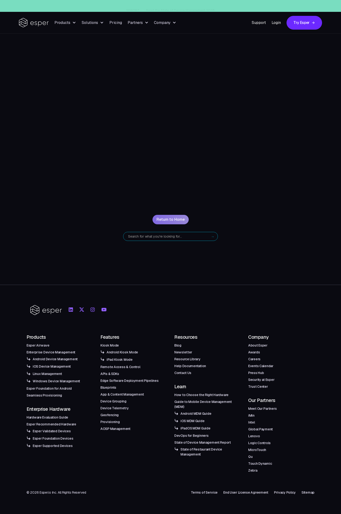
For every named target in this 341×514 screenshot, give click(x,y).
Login (276, 22)
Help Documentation (190, 366)
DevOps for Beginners (191, 435)
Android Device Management (55, 359)
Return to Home (171, 219)
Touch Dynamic (260, 463)
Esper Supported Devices (53, 446)
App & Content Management (122, 394)
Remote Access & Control (120, 367)
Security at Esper (261, 380)
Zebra (252, 470)
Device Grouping (113, 401)
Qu (250, 457)
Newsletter (183, 352)
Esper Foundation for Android (49, 388)
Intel (251, 422)
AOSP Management (115, 429)
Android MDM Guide (195, 413)
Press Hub (256, 373)
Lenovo (254, 436)
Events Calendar (261, 366)
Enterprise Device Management (51, 352)
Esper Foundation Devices (53, 438)
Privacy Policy (285, 492)
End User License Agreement (245, 492)
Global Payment (260, 429)
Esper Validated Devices (52, 431)
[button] (65, 23)
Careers (254, 359)
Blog (177, 345)
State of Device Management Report (202, 442)
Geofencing (109, 415)
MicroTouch (257, 450)
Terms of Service (204, 492)
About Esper (258, 345)
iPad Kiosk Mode (120, 359)
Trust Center (258, 386)
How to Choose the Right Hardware (201, 395)
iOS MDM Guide (192, 421)
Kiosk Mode (109, 345)
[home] (34, 23)
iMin (251, 415)
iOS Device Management (52, 366)
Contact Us (182, 373)
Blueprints (108, 387)
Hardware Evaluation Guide (47, 417)
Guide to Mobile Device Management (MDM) (203, 404)
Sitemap (307, 492)
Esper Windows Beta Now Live (178, 6)
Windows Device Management (56, 381)
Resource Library (187, 359)
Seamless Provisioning (44, 395)
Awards (254, 352)
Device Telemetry (114, 408)
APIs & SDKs (109, 374)
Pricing (115, 22)
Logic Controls (259, 443)
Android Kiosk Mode (122, 352)
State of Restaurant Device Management (201, 451)
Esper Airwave (38, 345)
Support (259, 22)
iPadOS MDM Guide (195, 428)
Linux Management (47, 374)
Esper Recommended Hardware (51, 424)
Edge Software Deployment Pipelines (129, 381)
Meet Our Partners (262, 408)
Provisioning (110, 422)
